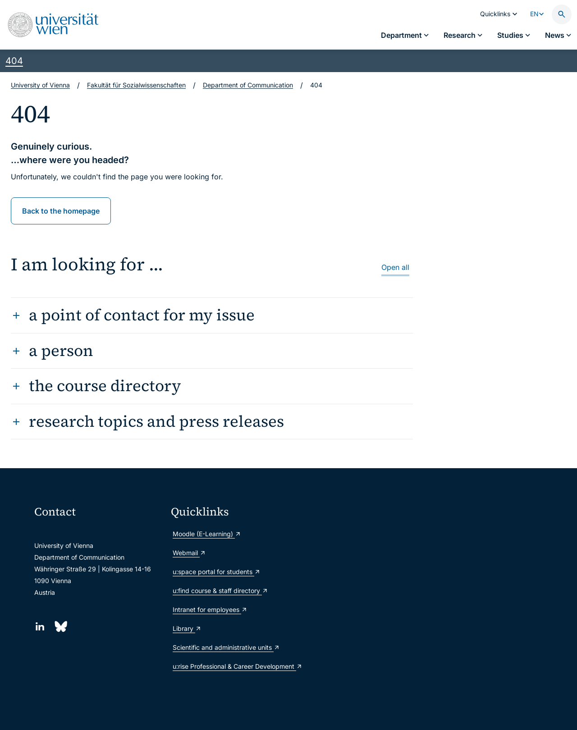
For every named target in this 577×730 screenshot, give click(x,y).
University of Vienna (40, 85)
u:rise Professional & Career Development (235, 666)
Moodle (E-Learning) (207, 534)
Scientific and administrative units (226, 647)
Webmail (189, 553)
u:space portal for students (217, 571)
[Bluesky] (60, 627)
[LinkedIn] (40, 627)
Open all (395, 267)
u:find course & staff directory (220, 590)
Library (187, 628)
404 (14, 60)
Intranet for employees (210, 609)
